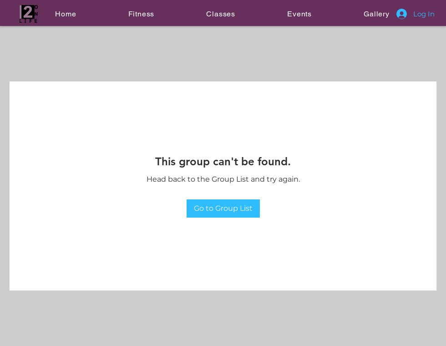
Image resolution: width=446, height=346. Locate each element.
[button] (141, 14)
